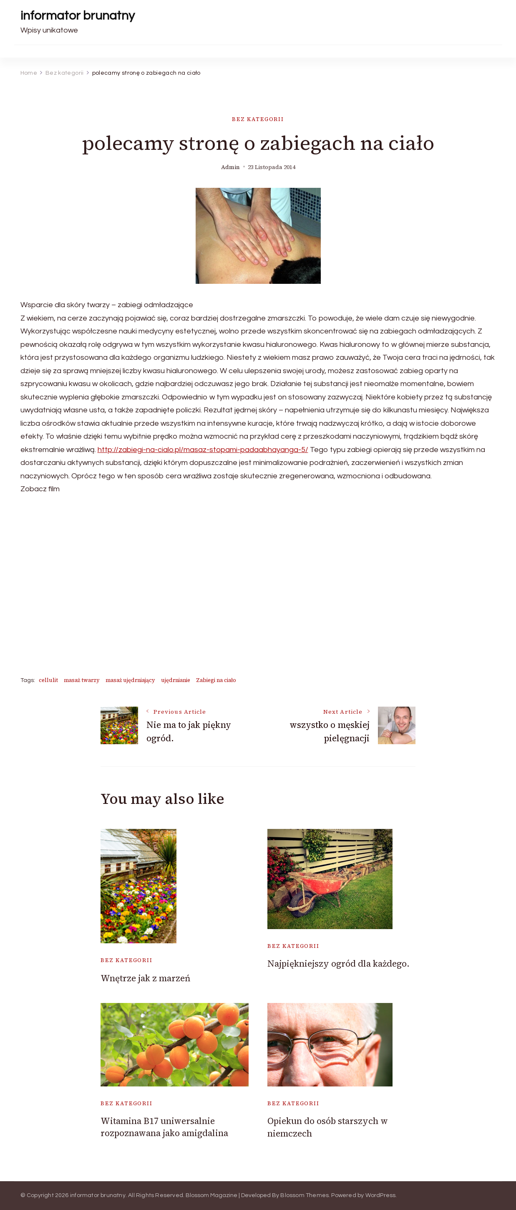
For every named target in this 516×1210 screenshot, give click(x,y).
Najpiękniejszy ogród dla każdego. (338, 963)
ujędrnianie (175, 680)
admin (230, 167)
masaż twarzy (82, 680)
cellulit (48, 680)
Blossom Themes (304, 1195)
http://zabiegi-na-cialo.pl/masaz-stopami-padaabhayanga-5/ (203, 450)
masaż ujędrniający (130, 680)
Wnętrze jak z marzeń (145, 978)
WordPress (380, 1195)
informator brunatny (77, 15)
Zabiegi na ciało (216, 680)
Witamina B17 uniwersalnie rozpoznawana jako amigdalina (164, 1127)
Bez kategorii (258, 119)
